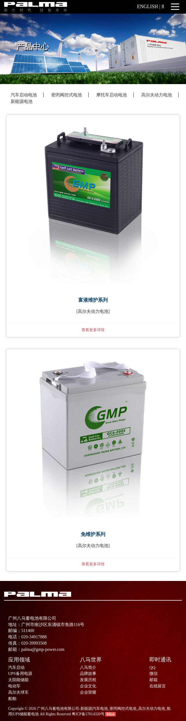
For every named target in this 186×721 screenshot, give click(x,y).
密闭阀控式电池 (66, 95)
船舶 (12, 698)
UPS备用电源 (20, 673)
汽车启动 (16, 667)
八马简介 (88, 667)
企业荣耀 (88, 692)
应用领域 (19, 660)
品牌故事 (88, 673)
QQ (152, 667)
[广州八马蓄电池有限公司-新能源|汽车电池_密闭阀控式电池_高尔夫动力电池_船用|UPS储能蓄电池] (35, 6)
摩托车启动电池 (111, 95)
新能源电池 (21, 101)
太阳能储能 (18, 680)
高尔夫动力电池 (156, 95)
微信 (153, 673)
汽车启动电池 (24, 95)
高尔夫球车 (18, 692)
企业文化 (88, 686)
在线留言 (157, 686)
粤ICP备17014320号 (88, 714)
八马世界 (91, 660)
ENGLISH (147, 6)
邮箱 (153, 680)
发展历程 (88, 680)
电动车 (14, 686)
